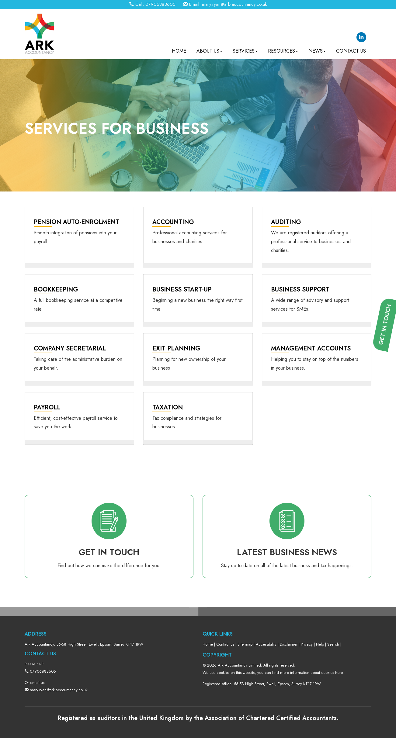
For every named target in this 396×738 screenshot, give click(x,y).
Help (320, 644)
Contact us (351, 48)
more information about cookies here (311, 672)
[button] (387, 414)
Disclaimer (288, 644)
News (317, 48)
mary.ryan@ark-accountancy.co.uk (234, 4)
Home (179, 48)
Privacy (307, 644)
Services (245, 48)
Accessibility (266, 644)
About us (209, 48)
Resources (283, 48)
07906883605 (160, 4)
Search (333, 644)
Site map (245, 644)
